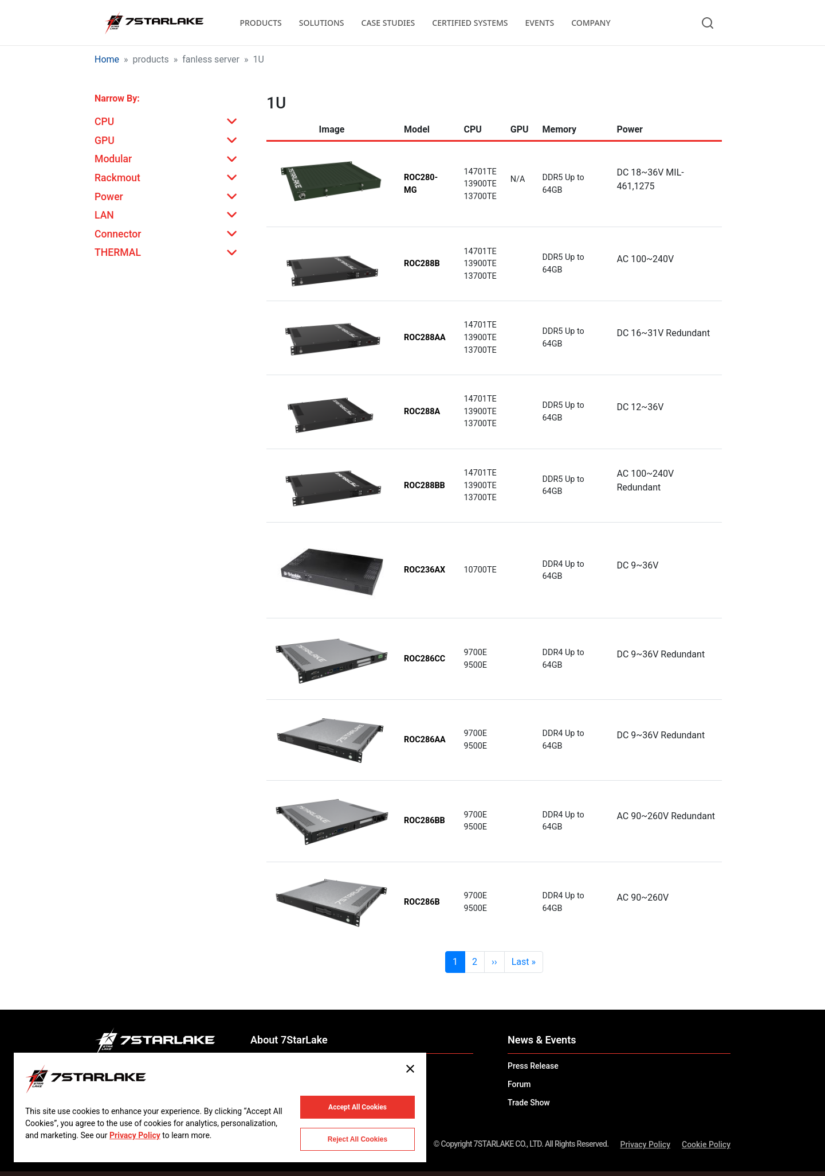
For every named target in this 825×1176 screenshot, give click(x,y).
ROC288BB (424, 485)
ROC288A (422, 411)
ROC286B (422, 902)
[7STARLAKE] (154, 23)
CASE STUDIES (388, 22)
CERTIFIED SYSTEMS (470, 22)
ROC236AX (424, 570)
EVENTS (540, 22)
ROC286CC (424, 659)
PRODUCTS (260, 22)
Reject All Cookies (357, 1139)
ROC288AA (425, 337)
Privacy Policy (645, 1144)
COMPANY (591, 22)
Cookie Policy (706, 1144)
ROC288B (422, 263)
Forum (519, 1084)
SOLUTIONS (321, 22)
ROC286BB (424, 820)
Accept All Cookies (357, 1107)
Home (107, 59)
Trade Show (529, 1102)
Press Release (533, 1065)
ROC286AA (425, 740)
